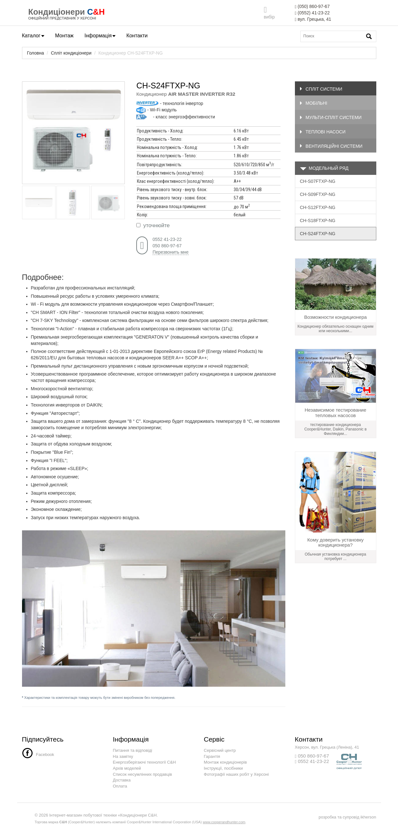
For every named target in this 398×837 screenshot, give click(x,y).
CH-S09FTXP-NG (317, 194)
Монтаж (64, 35)
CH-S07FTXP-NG (317, 181)
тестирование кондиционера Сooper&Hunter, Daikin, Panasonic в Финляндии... (335, 429)
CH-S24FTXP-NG (317, 233)
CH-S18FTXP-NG (317, 220)
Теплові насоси (322, 131)
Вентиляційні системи (331, 146)
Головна (35, 53)
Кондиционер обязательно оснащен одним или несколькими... (335, 328)
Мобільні (313, 103)
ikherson (368, 817)
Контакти (137, 35)
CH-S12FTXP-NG (317, 207)
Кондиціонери (56, 11)
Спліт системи (321, 89)
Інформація (100, 35)
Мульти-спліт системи (330, 117)
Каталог (33, 35)
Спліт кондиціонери (71, 53)
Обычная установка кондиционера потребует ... (335, 556)
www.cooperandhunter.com (224, 822)
